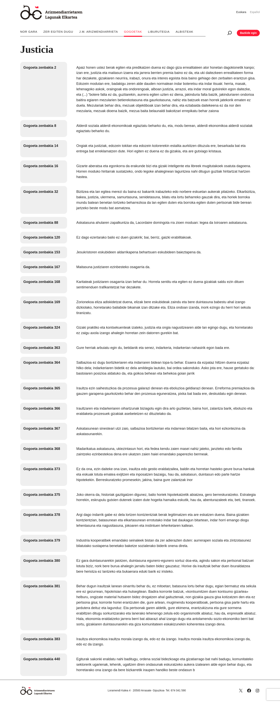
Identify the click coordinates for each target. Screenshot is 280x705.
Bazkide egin (248, 32)
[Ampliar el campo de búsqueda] (229, 33)
